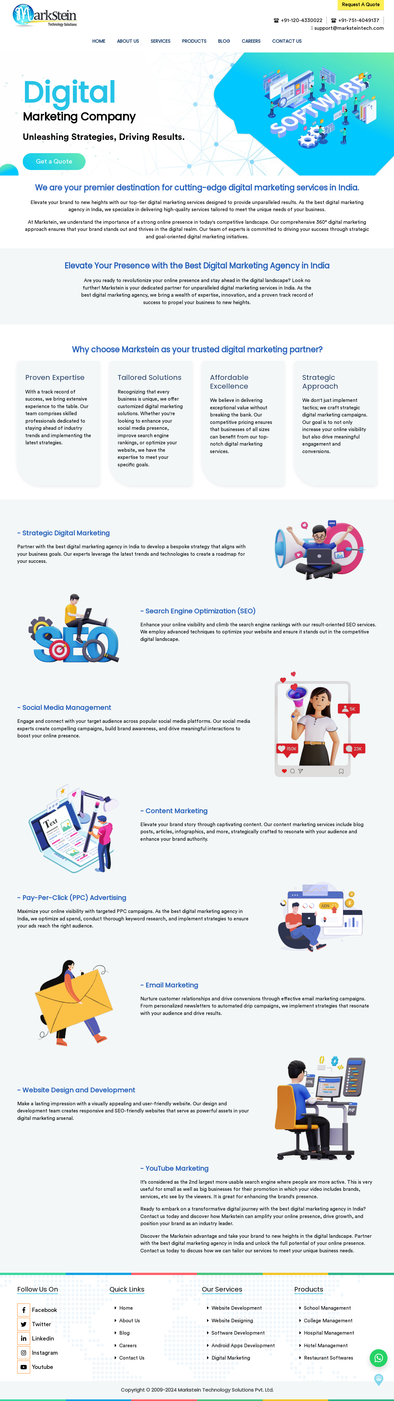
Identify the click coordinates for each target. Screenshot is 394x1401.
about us (128, 41)
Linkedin (35, 1338)
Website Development (234, 1307)
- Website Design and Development (76, 1089)
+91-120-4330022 (301, 20)
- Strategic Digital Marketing (63, 532)
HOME (100, 41)
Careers (251, 41)
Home (124, 1307)
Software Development (236, 1332)
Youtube (35, 1366)
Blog (224, 41)
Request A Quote (361, 4)
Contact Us (130, 1357)
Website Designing (230, 1320)
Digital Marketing (228, 1357)
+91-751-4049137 (358, 20)
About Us (127, 1320)
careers (126, 1345)
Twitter (34, 1323)
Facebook (37, 1309)
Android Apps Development (241, 1345)
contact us (287, 41)
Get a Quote (54, 161)
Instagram (37, 1352)
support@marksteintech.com (347, 28)
